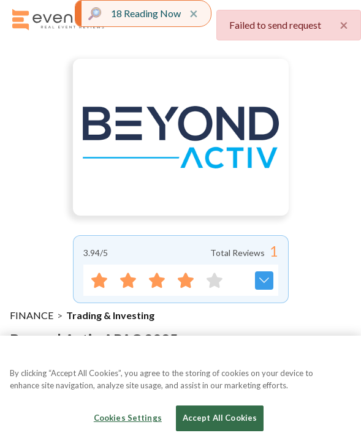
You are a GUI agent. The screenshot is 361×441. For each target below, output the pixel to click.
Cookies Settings (128, 418)
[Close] (341, 355)
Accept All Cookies (220, 418)
